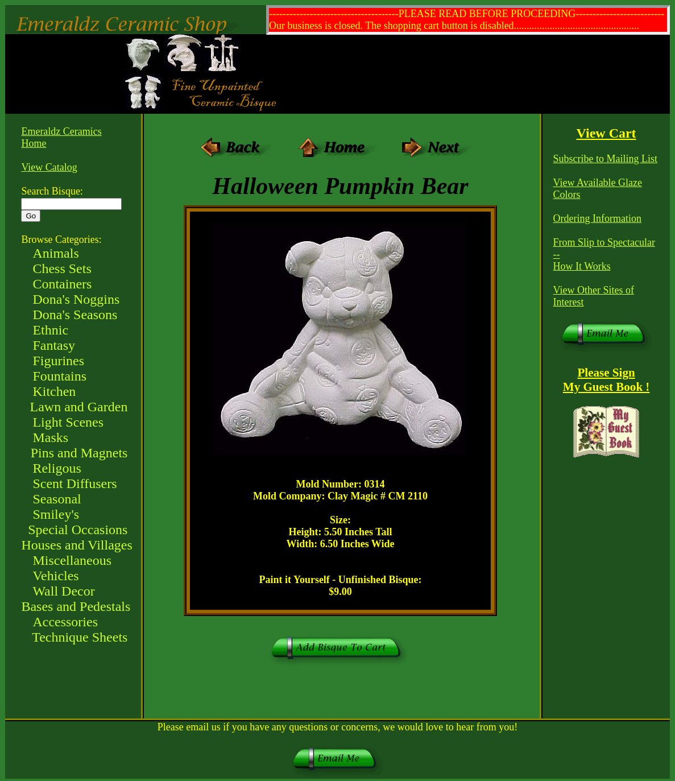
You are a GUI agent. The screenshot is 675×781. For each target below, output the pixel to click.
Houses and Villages (76, 545)
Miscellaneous (71, 560)
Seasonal (56, 498)
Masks (50, 437)
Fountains (59, 376)
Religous (56, 468)
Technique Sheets (79, 637)
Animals (55, 253)
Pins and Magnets (79, 452)
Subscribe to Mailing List (605, 158)
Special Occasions (77, 529)
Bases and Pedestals (75, 606)
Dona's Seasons (74, 314)
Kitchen (54, 391)
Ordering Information (597, 218)
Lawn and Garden (78, 406)
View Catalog (49, 167)
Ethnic (50, 330)
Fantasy (53, 345)
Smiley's (55, 514)
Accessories (65, 621)
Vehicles (55, 575)
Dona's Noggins (75, 299)
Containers (62, 283)
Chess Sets (61, 268)
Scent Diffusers (74, 483)
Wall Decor (63, 591)
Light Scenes (67, 422)
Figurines (58, 360)
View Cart (606, 133)
